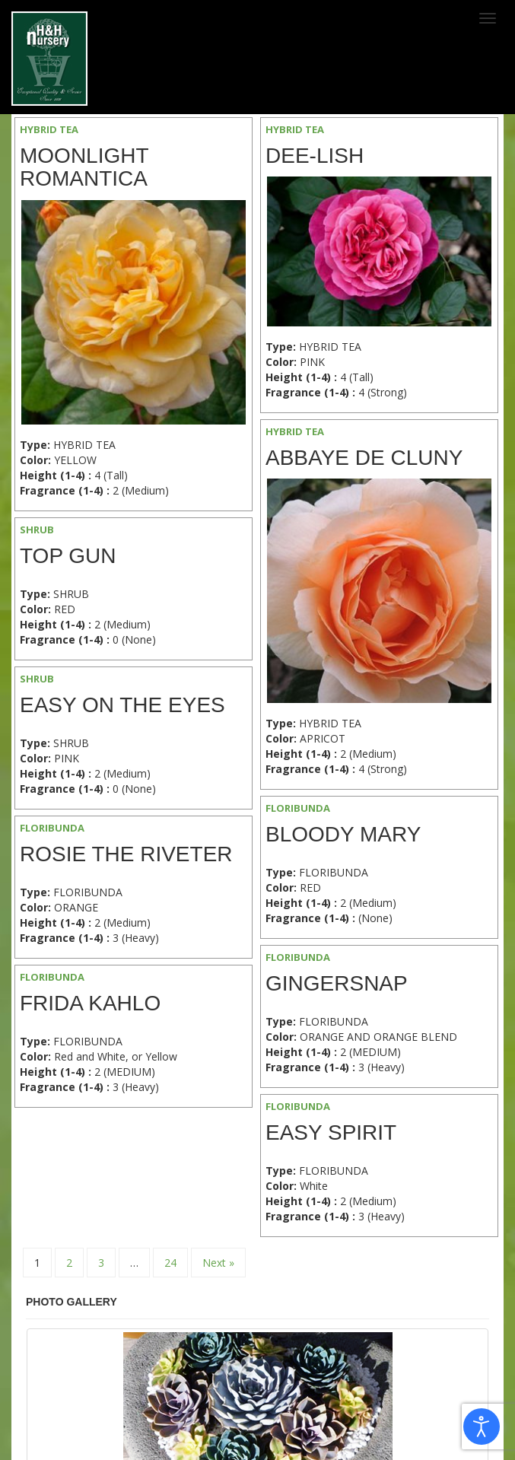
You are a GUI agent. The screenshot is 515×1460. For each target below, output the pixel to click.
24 (170, 1262)
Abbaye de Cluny (364, 457)
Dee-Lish (314, 155)
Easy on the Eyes (122, 705)
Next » (218, 1262)
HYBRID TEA (49, 129)
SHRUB (37, 529)
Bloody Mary (343, 834)
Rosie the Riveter (126, 854)
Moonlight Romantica (84, 167)
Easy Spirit (330, 1132)
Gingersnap (336, 983)
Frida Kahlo (90, 1003)
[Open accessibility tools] (481, 1426)
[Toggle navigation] (488, 18)
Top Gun (68, 556)
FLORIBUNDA (297, 808)
